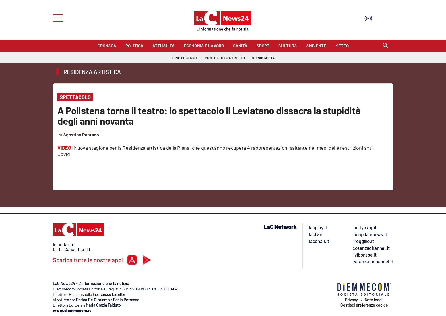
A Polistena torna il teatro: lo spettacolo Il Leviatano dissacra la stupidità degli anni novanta (208, 116)
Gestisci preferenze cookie (364, 305)
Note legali (374, 300)
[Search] (385, 46)
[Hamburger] (56, 17)
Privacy (351, 300)
